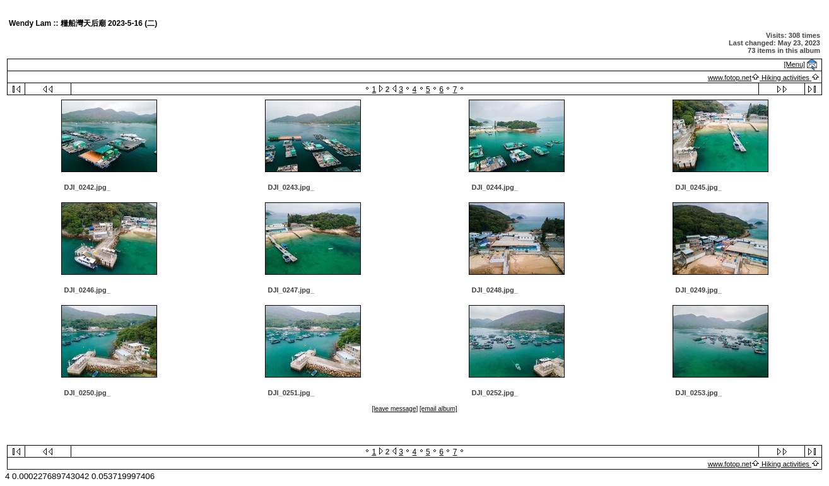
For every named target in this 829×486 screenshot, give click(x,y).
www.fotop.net (729, 77)
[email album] (438, 408)
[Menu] (795, 64)
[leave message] (395, 408)
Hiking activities (785, 77)
